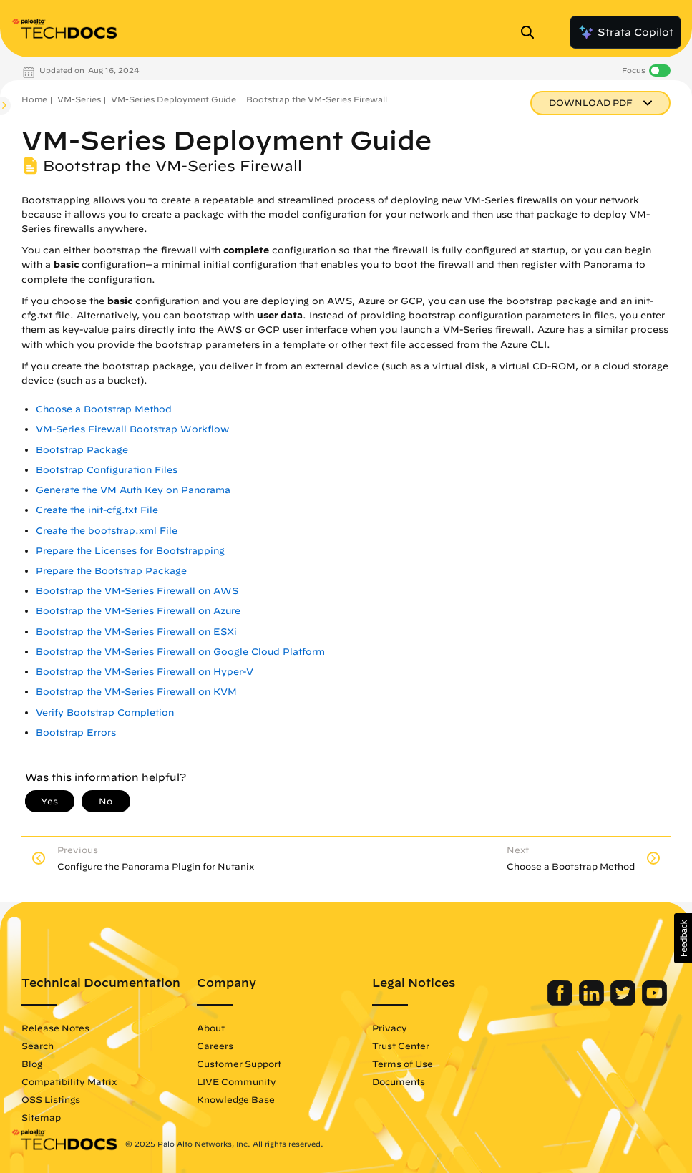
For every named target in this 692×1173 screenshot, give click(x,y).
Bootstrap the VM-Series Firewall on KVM (136, 691)
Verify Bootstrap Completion (105, 712)
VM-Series (79, 99)
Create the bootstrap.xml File (106, 530)
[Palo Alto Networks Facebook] (561, 1002)
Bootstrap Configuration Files (106, 469)
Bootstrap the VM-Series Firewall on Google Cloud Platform (180, 651)
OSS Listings (50, 1099)
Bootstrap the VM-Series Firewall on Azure (138, 610)
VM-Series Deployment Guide (173, 99)
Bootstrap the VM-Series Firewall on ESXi (136, 631)
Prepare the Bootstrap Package (111, 570)
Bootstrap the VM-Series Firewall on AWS (137, 590)
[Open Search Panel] (531, 32)
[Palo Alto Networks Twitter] (624, 1002)
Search (37, 1046)
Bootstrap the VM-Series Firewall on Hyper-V (144, 671)
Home (34, 99)
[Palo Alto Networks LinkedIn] (593, 1002)
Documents (398, 1081)
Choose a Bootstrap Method (104, 409)
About (211, 1028)
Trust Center (400, 1046)
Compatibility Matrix (69, 1081)
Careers (215, 1046)
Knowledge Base (236, 1099)
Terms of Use (402, 1063)
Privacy (389, 1028)
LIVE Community (236, 1081)
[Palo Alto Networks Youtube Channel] (654, 1002)
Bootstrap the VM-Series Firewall (316, 99)
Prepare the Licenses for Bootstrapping (130, 550)
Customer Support (239, 1063)
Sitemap (41, 1117)
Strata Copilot (625, 32)
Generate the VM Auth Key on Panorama (133, 490)
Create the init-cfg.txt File (97, 510)
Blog (31, 1063)
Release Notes (55, 1028)
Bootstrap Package (82, 449)
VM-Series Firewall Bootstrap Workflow (132, 429)
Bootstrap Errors (76, 732)
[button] (683, 938)
